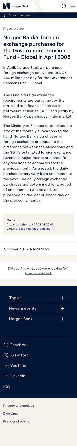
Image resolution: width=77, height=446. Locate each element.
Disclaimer (11, 413)
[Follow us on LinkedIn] (14, 376)
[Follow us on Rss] (7, 386)
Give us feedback (38, 273)
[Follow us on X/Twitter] (15, 355)
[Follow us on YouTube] (14, 366)
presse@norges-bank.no (33, 228)
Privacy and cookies (18, 405)
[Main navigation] (72, 6)
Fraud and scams (16, 421)
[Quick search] (64, 6)
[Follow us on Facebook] (16, 345)
